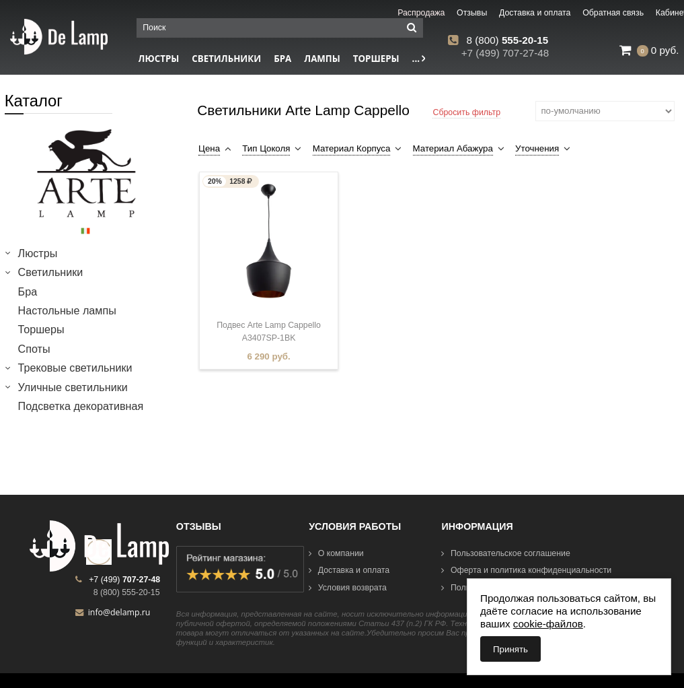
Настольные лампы (67, 310)
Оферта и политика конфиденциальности (526, 570)
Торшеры (376, 59)
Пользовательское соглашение (505, 553)
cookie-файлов (548, 623)
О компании (336, 553)
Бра (282, 59)
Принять (510, 649)
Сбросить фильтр (466, 112)
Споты (34, 349)
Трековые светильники (75, 368)
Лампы (322, 59)
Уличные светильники (73, 387)
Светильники (226, 59)
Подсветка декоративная (81, 406)
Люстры (38, 253)
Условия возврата (348, 587)
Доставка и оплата (349, 570)
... (419, 59)
